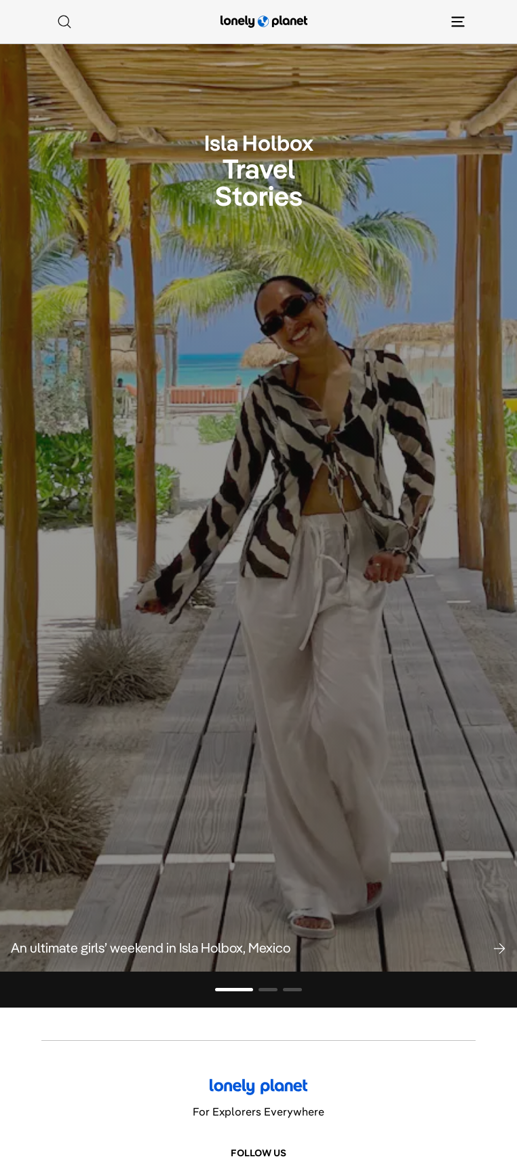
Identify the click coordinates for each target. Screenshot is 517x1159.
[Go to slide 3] (292, 990)
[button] (258, 947)
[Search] (64, 22)
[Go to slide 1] (234, 990)
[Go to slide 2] (267, 990)
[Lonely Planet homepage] (264, 21)
